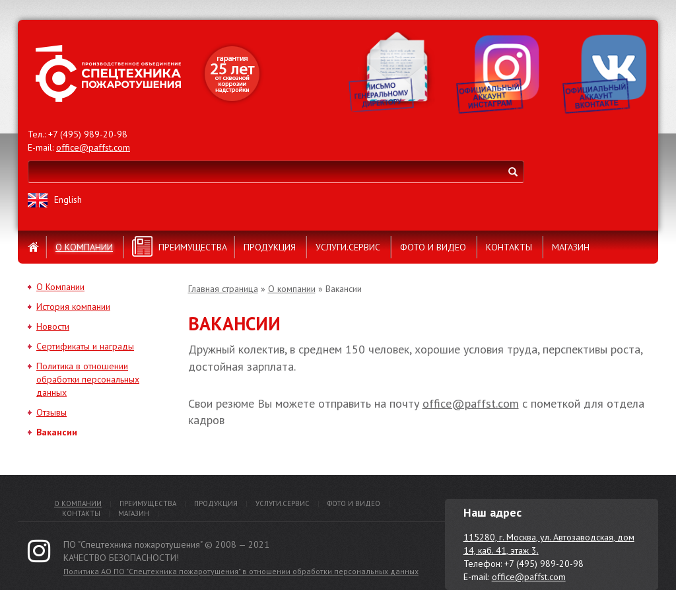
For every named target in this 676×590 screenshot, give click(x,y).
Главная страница (223, 289)
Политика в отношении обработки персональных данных (87, 379)
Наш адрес (492, 512)
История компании (73, 307)
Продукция (270, 247)
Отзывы (51, 412)
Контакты (509, 247)
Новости (52, 326)
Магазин (571, 247)
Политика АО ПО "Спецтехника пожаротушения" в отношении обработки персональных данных (241, 571)
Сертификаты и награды (85, 346)
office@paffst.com (93, 147)
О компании (84, 247)
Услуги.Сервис (348, 247)
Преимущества (192, 247)
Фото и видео (433, 247)
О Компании (60, 287)
